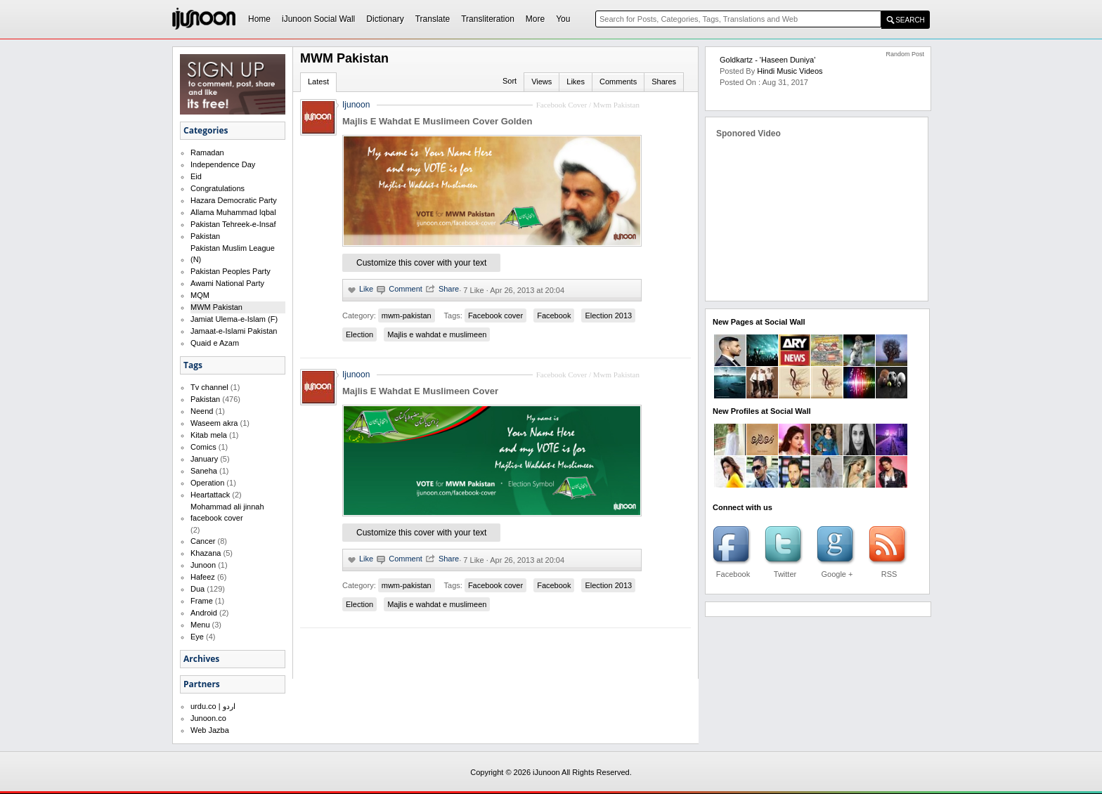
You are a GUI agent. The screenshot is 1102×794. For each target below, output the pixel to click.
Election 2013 (608, 315)
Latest (318, 81)
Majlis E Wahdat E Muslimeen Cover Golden (437, 121)
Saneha (203, 471)
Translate (432, 19)
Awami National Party (227, 283)
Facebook (554, 315)
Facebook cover (495, 315)
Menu (200, 624)
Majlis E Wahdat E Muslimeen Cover (420, 391)
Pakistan (205, 236)
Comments (618, 81)
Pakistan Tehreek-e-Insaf (233, 224)
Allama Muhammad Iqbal (233, 212)
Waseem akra (214, 423)
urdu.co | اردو (212, 706)
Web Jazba (209, 730)
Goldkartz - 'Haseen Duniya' (767, 60)
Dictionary (384, 19)
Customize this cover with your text (421, 263)
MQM (199, 295)
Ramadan (207, 152)
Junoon (203, 565)
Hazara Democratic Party (233, 200)
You (563, 19)
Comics (203, 447)
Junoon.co (208, 718)
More (535, 19)
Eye (197, 636)
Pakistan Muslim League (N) (232, 253)
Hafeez (202, 577)
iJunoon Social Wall (318, 19)
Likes (575, 81)
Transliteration (487, 19)
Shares (664, 81)
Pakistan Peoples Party (230, 271)
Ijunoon (356, 105)
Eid (196, 176)
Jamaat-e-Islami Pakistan (234, 331)
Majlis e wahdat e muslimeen (436, 334)
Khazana (205, 553)
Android (203, 612)
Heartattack (210, 494)
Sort (510, 81)
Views (541, 81)
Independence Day (222, 164)
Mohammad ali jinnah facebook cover (227, 512)
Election (359, 334)
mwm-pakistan (407, 315)
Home (259, 19)
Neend (201, 411)
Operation (207, 483)
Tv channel (209, 387)
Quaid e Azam (214, 343)
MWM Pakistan (216, 307)
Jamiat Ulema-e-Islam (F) (234, 319)
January (204, 459)
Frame (201, 601)
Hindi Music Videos (789, 71)
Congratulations (217, 188)
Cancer (202, 541)
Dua (197, 589)
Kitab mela (208, 435)
